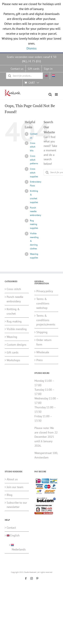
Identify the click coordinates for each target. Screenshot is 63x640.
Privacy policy (44, 291)
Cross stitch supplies (34, 172)
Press (39, 360)
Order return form (43, 342)
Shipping (41, 332)
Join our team (15, 487)
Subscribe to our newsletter (17, 505)
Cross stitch (14, 289)
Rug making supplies (34, 224)
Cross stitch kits (32, 147)
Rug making (14, 321)
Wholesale (42, 352)
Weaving (12, 337)
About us (12, 479)
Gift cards (12, 352)
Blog (9, 495)
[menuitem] (46, 75)
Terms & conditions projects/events (45, 320)
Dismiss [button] (31, 48)
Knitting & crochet (13, 311)
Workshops (13, 360)
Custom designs (16, 344)
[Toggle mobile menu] (56, 94)
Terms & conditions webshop (42, 303)
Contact (11, 527)
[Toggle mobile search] (50, 94)
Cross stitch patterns (34, 160)
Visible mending (17, 329)
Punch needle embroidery (35, 211)
